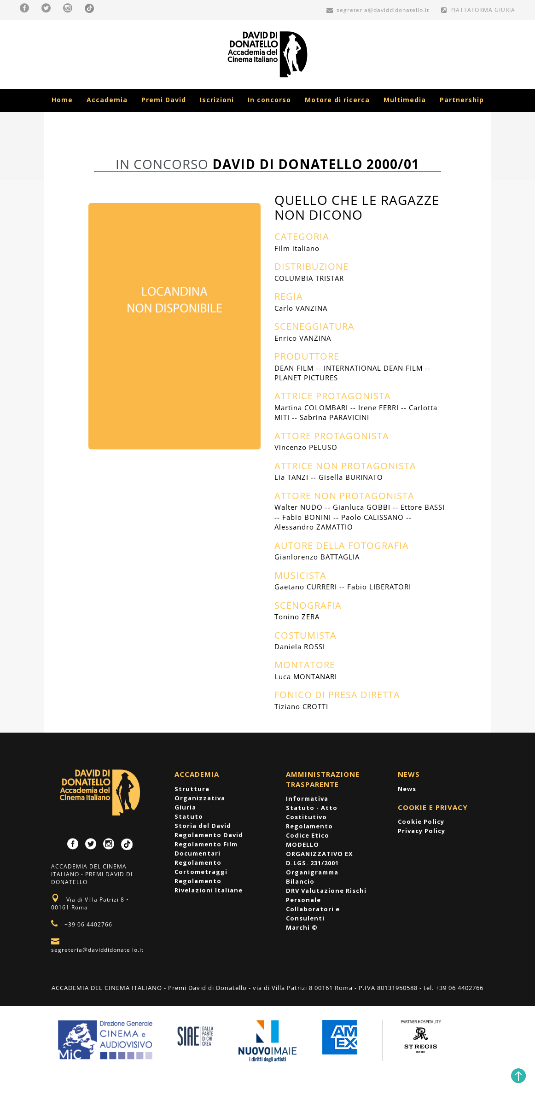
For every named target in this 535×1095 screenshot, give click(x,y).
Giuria (185, 807)
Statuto (188, 816)
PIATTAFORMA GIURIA (478, 10)
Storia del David (202, 825)
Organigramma (312, 872)
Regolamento (309, 826)
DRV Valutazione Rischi (326, 890)
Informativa (307, 798)
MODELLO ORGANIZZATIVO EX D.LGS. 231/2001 (319, 853)
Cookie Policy (421, 821)
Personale (303, 900)
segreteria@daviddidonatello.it (377, 10)
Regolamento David (208, 835)
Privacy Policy (421, 831)
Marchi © (302, 927)
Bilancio (300, 881)
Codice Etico (307, 835)
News (407, 789)
